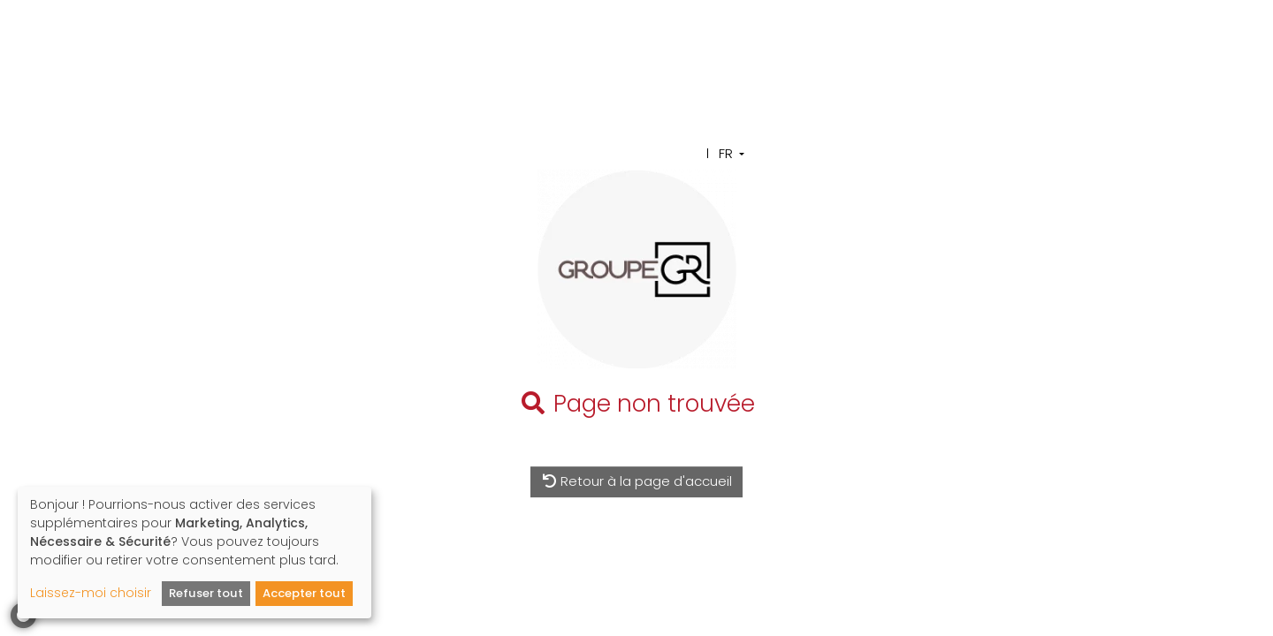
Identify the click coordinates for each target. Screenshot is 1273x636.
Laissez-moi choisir (90, 593)
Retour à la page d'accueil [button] (637, 481)
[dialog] (194, 552)
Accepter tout (304, 593)
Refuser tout (206, 593)
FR (725, 153)
